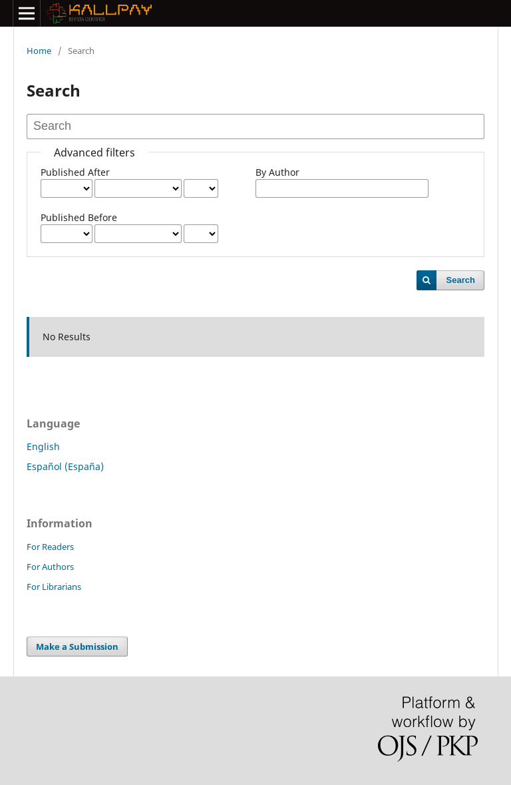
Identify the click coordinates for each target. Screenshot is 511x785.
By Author (277, 172)
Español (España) (65, 466)
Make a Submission (77, 647)
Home (39, 51)
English (43, 446)
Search (460, 280)
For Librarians (54, 587)
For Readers (50, 547)
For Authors (50, 567)
